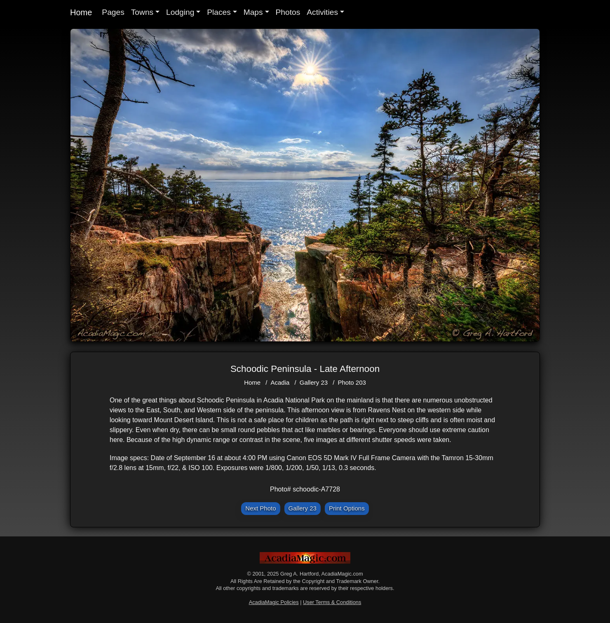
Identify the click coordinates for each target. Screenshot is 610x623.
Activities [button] (322, 12)
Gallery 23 (314, 382)
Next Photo (260, 508)
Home (81, 12)
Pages (113, 12)
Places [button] (219, 12)
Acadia (280, 382)
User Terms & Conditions (332, 602)
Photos (288, 12)
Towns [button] (142, 12)
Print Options (347, 508)
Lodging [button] (180, 12)
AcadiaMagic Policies (274, 602)
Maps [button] (253, 12)
